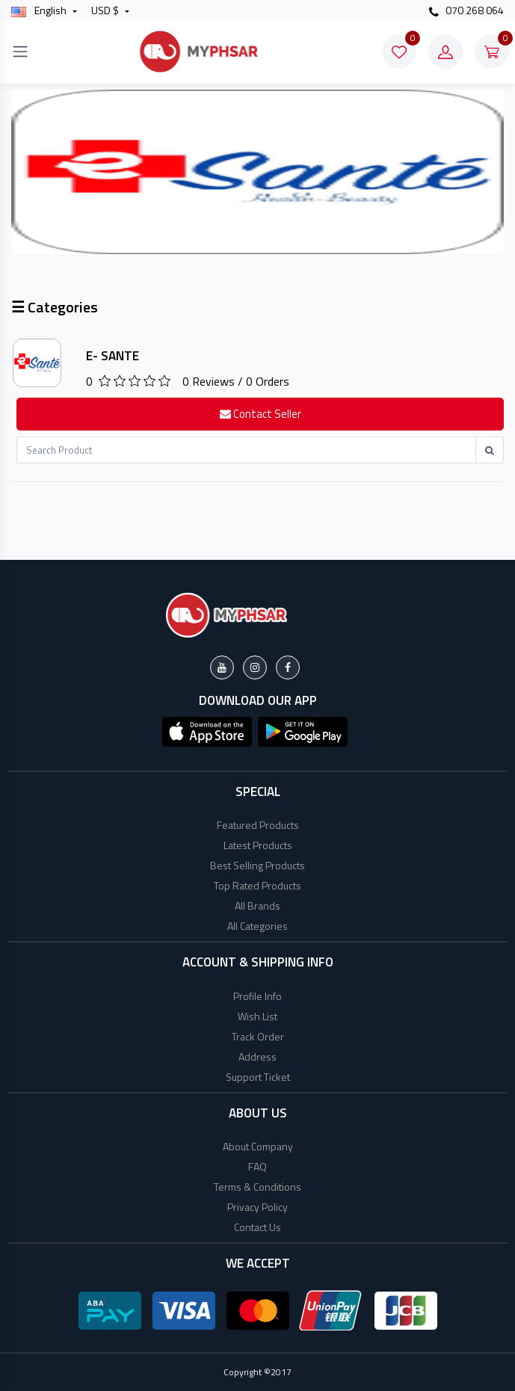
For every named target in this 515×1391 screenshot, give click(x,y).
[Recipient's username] (246, 450)
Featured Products (258, 825)
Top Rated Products (257, 885)
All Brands (257, 905)
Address (257, 1056)
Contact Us (257, 1227)
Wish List (257, 1016)
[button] (207, 730)
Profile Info (257, 996)
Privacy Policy (257, 1207)
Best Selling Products (257, 865)
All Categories (257, 926)
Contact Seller (260, 413)
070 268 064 (466, 10)
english (40, 10)
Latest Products (257, 845)
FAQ (257, 1166)
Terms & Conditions (257, 1186)
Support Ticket (258, 1077)
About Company (258, 1146)
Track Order (258, 1036)
